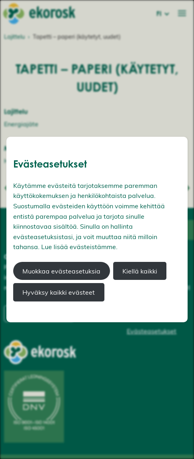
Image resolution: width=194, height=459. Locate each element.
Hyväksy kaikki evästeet (58, 292)
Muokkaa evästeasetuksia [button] (61, 271)
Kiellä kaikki (139, 271)
